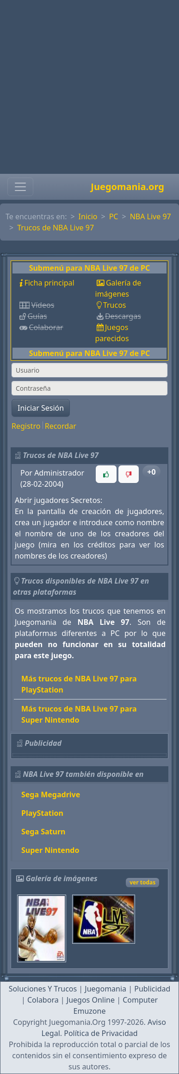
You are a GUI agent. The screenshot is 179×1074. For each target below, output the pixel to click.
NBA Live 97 (150, 216)
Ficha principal (49, 283)
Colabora (43, 1000)
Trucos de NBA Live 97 (55, 227)
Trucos (114, 305)
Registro (26, 426)
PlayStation (42, 813)
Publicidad (152, 989)
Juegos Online (91, 1000)
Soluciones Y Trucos (43, 989)
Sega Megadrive (50, 794)
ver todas (142, 882)
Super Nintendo (50, 850)
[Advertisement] (86, 87)
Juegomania (105, 989)
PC (113, 216)
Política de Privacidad (100, 1033)
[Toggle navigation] (20, 187)
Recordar (60, 426)
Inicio (88, 216)
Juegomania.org (127, 186)
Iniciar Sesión (41, 408)
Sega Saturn (43, 831)
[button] (106, 474)
